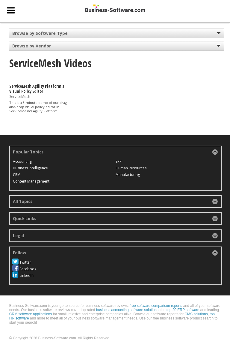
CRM (16, 174)
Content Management (99, 161)
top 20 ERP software (183, 303)
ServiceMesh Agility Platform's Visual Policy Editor (36, 88)
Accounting (22, 161)
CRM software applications (30, 307)
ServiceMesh (19, 96)
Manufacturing (162, 161)
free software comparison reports (156, 299)
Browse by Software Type (40, 33)
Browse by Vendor (31, 46)
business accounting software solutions (127, 303)
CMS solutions (196, 307)
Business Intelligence (30, 168)
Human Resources (96, 174)
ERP (84, 168)
